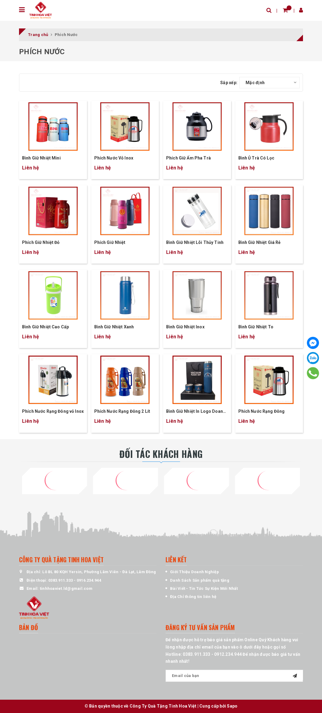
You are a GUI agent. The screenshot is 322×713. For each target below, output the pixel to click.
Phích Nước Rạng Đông (261, 411)
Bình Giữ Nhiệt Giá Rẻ (259, 242)
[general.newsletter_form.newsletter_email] (234, 676)
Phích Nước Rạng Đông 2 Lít (122, 411)
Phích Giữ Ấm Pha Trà (188, 158)
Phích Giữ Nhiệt (110, 242)
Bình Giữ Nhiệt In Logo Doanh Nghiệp (195, 412)
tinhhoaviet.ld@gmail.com (66, 588)
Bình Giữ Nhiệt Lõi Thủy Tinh (195, 242)
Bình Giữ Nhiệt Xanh (114, 326)
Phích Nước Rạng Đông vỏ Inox (53, 411)
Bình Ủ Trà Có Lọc (256, 158)
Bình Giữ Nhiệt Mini (41, 158)
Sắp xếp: (228, 82)
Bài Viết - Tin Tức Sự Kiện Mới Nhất (204, 588)
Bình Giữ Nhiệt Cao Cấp (45, 326)
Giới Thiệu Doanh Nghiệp (194, 572)
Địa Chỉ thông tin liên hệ (193, 596)
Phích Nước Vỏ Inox (114, 158)
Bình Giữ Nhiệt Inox (185, 326)
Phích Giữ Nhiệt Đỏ (41, 242)
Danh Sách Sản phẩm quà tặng (199, 580)
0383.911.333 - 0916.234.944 (74, 580)
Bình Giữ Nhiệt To (255, 326)
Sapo (232, 706)
